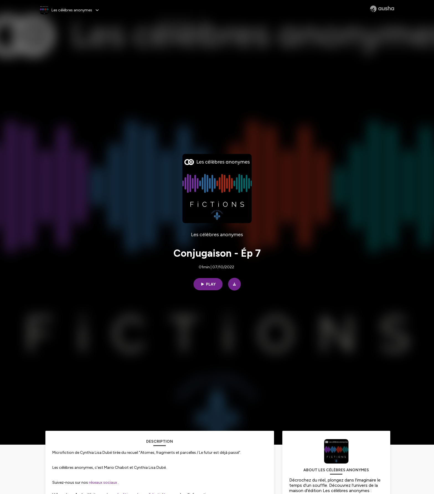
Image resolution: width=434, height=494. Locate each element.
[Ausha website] (382, 9)
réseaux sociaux (103, 482)
